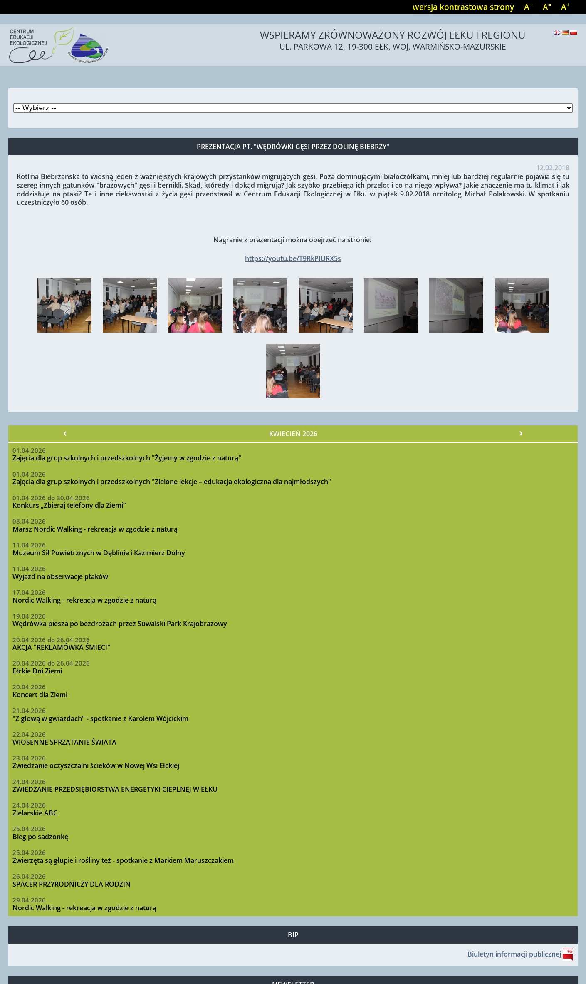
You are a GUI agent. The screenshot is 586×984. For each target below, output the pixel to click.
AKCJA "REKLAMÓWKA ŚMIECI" (61, 647)
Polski (573, 32)
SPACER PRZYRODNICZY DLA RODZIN (71, 884)
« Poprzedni (65, 433)
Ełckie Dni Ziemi (37, 671)
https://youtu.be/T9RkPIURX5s (293, 258)
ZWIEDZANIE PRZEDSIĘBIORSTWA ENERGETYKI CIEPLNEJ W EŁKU (115, 789)
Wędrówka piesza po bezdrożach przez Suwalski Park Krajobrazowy (119, 623)
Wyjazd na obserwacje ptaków (60, 576)
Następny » (521, 433)
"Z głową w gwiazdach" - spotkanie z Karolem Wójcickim (100, 718)
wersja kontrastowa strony (463, 7)
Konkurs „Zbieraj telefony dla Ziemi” (69, 505)
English (557, 32)
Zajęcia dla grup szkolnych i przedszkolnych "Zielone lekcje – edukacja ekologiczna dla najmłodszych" (171, 481)
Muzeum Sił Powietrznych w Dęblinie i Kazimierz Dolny (98, 552)
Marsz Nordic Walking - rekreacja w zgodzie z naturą (95, 529)
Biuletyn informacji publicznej (514, 954)
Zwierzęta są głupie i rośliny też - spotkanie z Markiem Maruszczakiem (123, 860)
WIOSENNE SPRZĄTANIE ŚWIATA (64, 742)
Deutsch (565, 32)
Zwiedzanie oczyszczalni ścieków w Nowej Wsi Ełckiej (95, 765)
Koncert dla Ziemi (39, 694)
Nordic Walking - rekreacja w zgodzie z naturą (84, 600)
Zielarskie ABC (34, 813)
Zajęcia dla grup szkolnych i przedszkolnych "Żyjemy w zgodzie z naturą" (126, 457)
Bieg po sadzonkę (40, 836)
